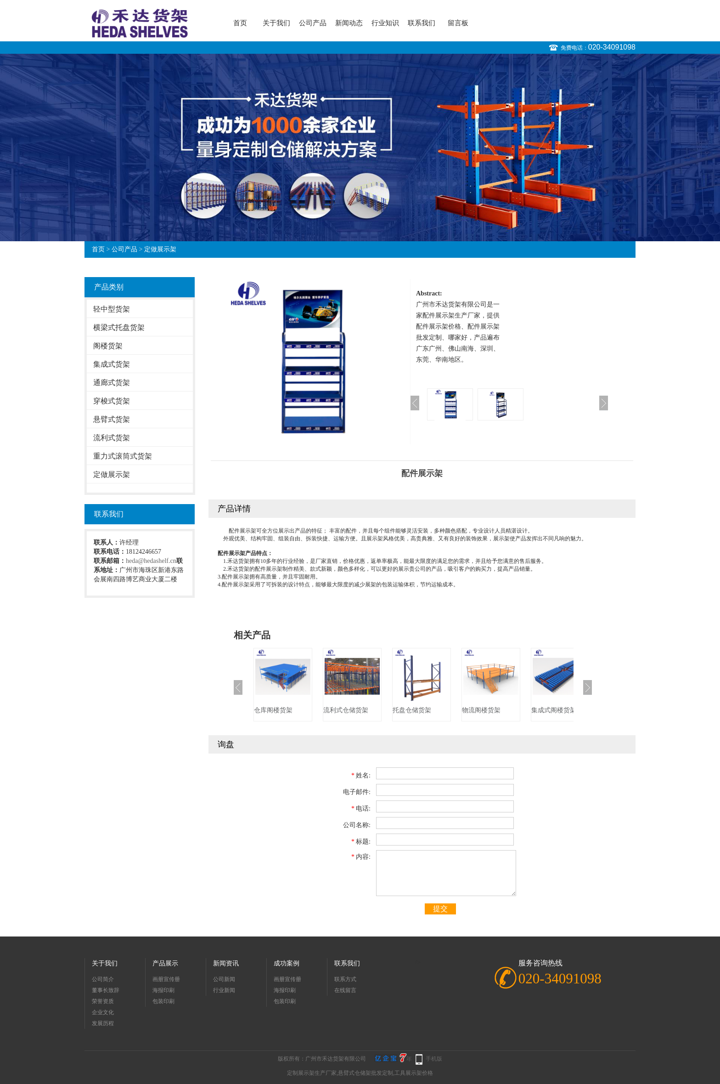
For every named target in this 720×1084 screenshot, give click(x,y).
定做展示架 (160, 249)
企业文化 (103, 1012)
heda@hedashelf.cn (151, 560)
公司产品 (312, 23)
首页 (240, 23)
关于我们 (276, 23)
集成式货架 (111, 364)
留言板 (458, 23)
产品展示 (165, 963)
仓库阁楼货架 (273, 710)
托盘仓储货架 (412, 710)
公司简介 (103, 979)
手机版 (434, 1059)
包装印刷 (163, 1001)
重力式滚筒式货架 (122, 456)
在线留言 (345, 990)
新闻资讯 (226, 963)
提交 (440, 909)
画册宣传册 (166, 979)
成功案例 (286, 963)
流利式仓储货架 (345, 710)
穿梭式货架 (111, 401)
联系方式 (345, 979)
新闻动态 (349, 23)
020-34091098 (612, 47)
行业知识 (385, 23)
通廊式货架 (111, 382)
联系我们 (421, 23)
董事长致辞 (105, 990)
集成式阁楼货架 (553, 710)
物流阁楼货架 (481, 710)
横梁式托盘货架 (119, 327)
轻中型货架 (111, 309)
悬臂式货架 (111, 419)
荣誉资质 (103, 1001)
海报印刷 (163, 990)
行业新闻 (224, 990)
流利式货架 (111, 438)
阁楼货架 (108, 346)
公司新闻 (224, 979)
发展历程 (103, 1023)
